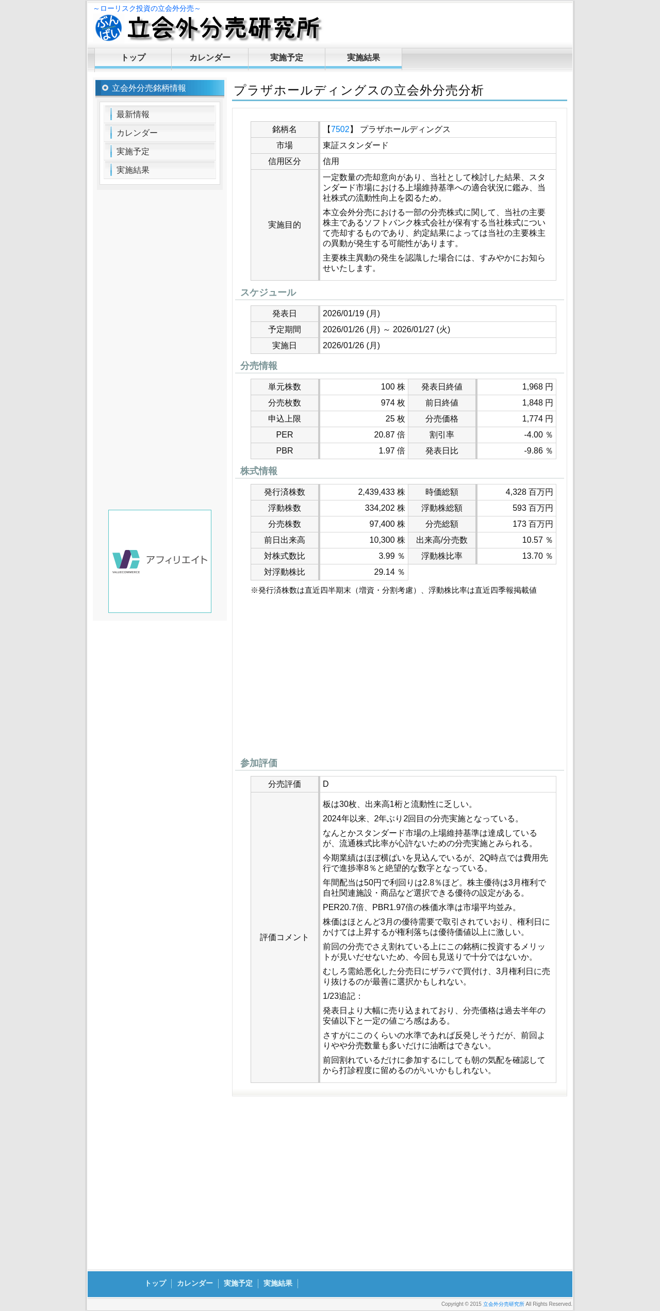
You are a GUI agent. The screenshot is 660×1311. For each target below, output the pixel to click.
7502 (340, 129)
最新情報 (133, 114)
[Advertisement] (399, 679)
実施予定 (286, 57)
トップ (133, 57)
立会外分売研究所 (503, 1304)
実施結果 (363, 57)
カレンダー (209, 57)
